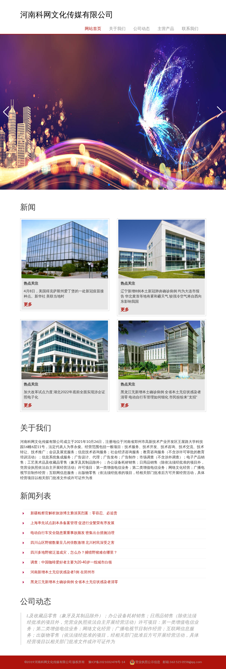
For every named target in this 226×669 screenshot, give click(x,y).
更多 (28, 304)
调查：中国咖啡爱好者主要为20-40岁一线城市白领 (71, 562)
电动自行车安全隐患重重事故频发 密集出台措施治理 (72, 533)
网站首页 (93, 28)
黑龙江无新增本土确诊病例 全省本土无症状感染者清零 (74, 582)
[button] (6, 112)
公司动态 (141, 28)
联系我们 (190, 28)
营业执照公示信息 (145, 662)
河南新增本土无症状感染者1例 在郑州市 (62, 572)
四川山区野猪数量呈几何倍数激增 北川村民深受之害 (72, 542)
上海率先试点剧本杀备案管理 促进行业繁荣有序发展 (72, 523)
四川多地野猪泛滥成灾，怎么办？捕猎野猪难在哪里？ (73, 552)
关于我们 (117, 28)
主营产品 (166, 28)
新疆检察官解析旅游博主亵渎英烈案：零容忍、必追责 (73, 513)
